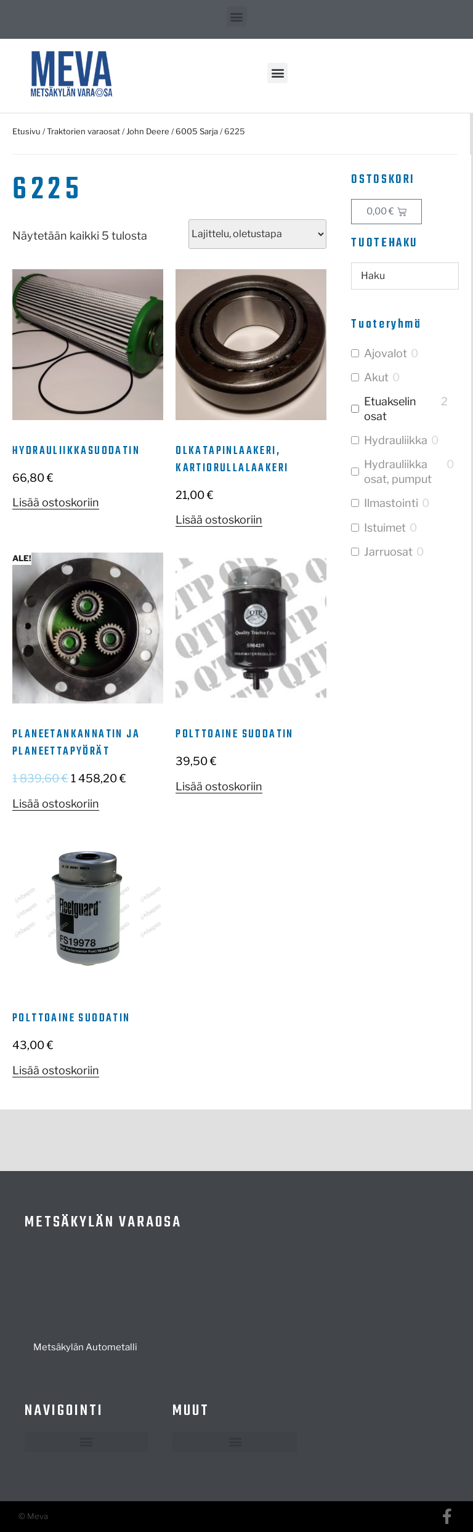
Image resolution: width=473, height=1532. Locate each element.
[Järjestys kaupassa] (257, 234)
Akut (376, 377)
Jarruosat (388, 551)
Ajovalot (385, 353)
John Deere (147, 131)
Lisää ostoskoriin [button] (55, 502)
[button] (237, 16)
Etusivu (26, 131)
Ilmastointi (391, 502)
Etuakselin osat (390, 408)
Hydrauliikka (395, 440)
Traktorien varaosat (83, 131)
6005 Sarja (197, 131)
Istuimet (385, 527)
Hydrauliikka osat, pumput (398, 471)
